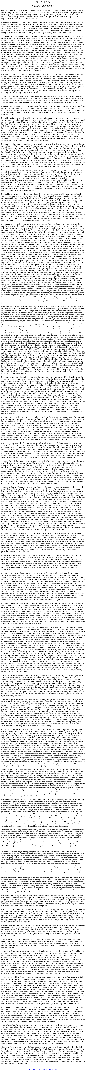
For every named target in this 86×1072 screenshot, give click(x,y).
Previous (36, 1069)
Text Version (52, 1069)
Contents (44, 1069)
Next (30, 1069)
